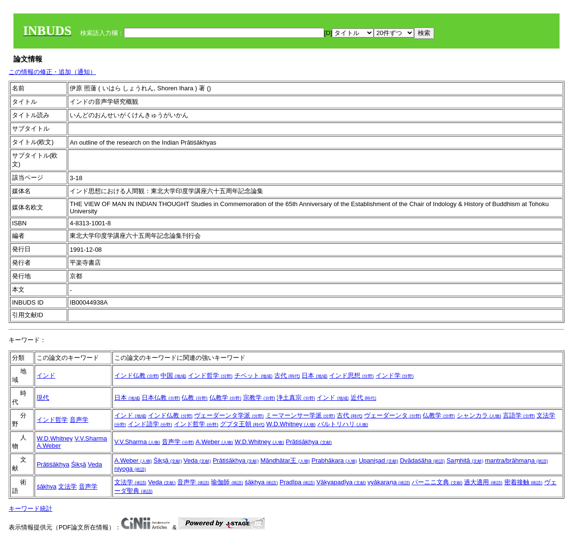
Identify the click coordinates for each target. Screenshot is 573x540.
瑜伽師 (227, 482)
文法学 (67, 486)
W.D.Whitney (291, 424)
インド (46, 375)
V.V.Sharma (90, 438)
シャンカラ (479, 415)
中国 (173, 375)
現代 (43, 397)
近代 (364, 397)
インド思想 (351, 375)
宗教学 (259, 397)
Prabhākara (334, 460)
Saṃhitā (465, 460)
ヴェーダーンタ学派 (229, 415)
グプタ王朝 (242, 424)
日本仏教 (161, 397)
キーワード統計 (30, 508)
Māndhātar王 (285, 460)
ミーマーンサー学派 (300, 415)
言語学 (519, 415)
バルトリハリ (342, 424)
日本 (315, 375)
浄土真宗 (296, 397)
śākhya (46, 486)
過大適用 (483, 482)
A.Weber (49, 445)
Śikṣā (78, 464)
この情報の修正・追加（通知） (52, 71)
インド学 (395, 375)
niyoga (130, 468)
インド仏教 (136, 375)
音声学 (79, 419)
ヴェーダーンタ (392, 415)
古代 (287, 375)
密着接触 (523, 482)
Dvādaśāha (422, 460)
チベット (253, 375)
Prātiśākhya (309, 441)
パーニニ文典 (437, 482)
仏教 (194, 397)
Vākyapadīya (341, 482)
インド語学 (150, 424)
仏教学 (225, 397)
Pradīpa (297, 482)
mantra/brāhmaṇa (516, 460)
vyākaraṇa (388, 482)
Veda (95, 464)
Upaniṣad (378, 460)
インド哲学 (210, 375)
